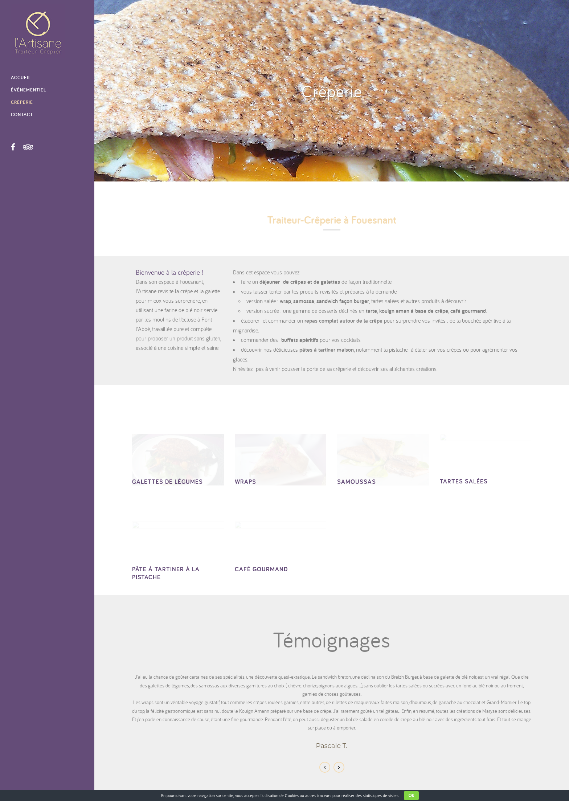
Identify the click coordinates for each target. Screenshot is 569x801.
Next (338, 767)
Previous (324, 767)
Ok (411, 795)
